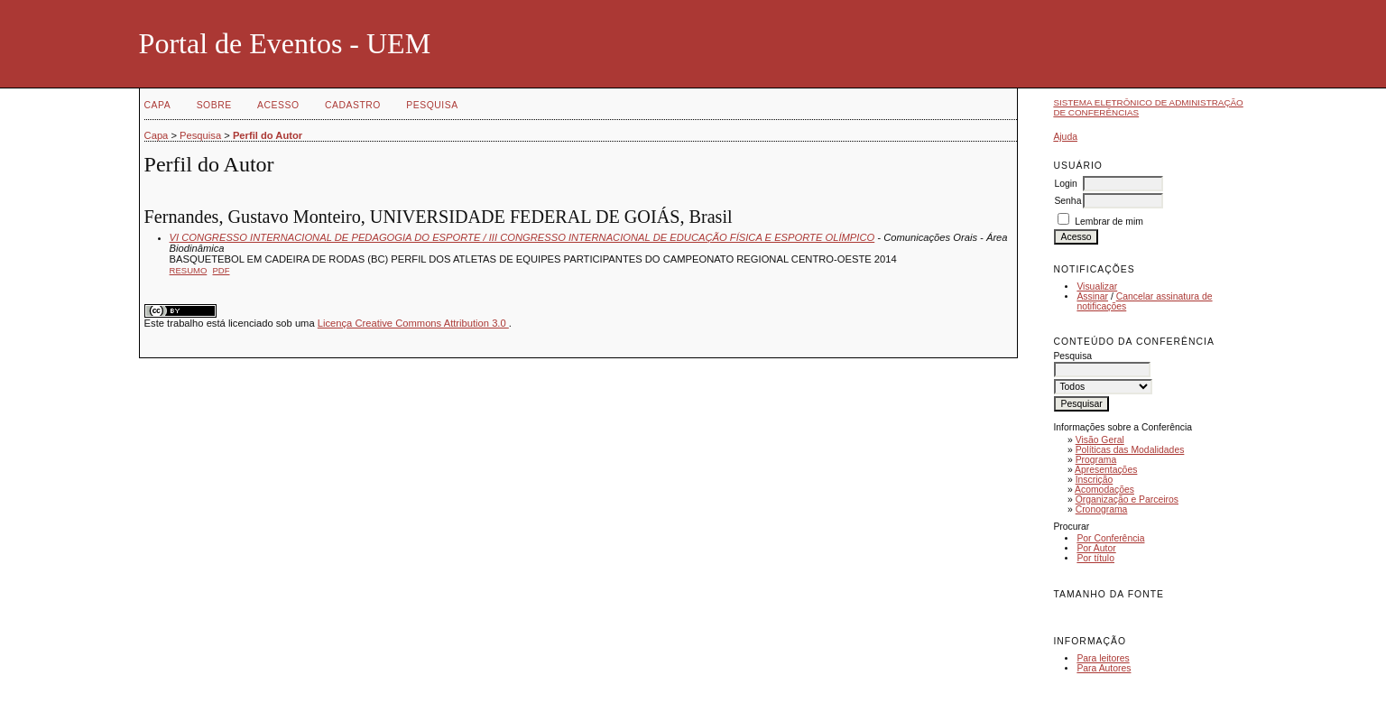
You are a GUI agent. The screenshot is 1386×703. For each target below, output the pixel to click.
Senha (1067, 201)
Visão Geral (1100, 440)
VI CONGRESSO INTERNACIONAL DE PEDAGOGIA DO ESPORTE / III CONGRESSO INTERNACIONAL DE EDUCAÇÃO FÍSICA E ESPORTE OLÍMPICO (522, 237)
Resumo (189, 270)
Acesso (278, 105)
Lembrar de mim (1109, 222)
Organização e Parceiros (1127, 499)
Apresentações (1106, 470)
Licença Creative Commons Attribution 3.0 (413, 323)
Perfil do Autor (267, 135)
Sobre (214, 105)
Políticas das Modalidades (1130, 450)
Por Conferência (1110, 538)
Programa (1096, 460)
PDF (221, 270)
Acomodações (1104, 490)
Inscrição (1094, 480)
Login (1065, 184)
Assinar (1092, 296)
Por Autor (1095, 548)
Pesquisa (431, 105)
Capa (157, 105)
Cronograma (1102, 509)
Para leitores (1102, 658)
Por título (1095, 558)
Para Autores (1103, 668)
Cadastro (353, 105)
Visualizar (1096, 286)
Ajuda (1065, 137)
